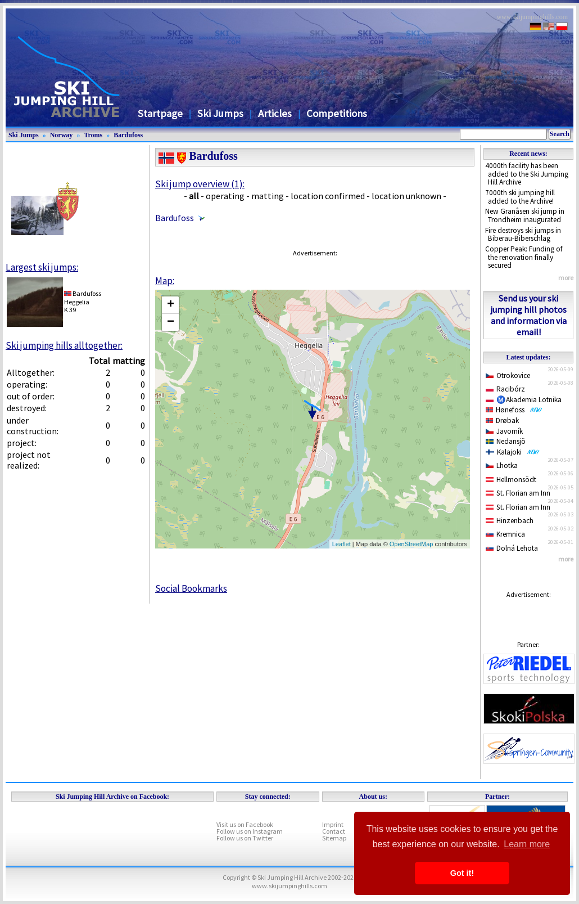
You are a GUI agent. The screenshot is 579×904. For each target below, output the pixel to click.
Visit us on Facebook (244, 824)
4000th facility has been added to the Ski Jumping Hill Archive (526, 174)
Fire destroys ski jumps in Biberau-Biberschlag (523, 235)
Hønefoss (514, 410)
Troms (93, 135)
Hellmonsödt (511, 479)
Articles (275, 113)
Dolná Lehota (512, 548)
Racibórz (505, 389)
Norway (61, 135)
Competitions (336, 113)
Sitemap (334, 838)
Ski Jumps (220, 113)
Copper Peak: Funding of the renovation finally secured (524, 257)
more (565, 277)
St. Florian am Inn (518, 493)
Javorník (504, 431)
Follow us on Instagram (249, 831)
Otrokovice (508, 375)
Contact (333, 831)
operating (225, 195)
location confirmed (328, 195)
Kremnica (505, 534)
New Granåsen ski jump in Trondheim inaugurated (524, 215)
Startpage (160, 113)
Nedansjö (506, 441)
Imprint (332, 824)
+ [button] (170, 304)
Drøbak (502, 420)
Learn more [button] (527, 844)
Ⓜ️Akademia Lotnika (524, 399)
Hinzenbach (509, 520)
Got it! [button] (462, 873)
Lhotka (502, 465)
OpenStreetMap (411, 544)
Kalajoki (513, 452)
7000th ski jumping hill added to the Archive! (520, 197)
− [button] (170, 322)
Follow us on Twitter (244, 838)
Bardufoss (128, 135)
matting (267, 195)
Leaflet (341, 544)
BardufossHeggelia (82, 297)
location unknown (406, 195)
